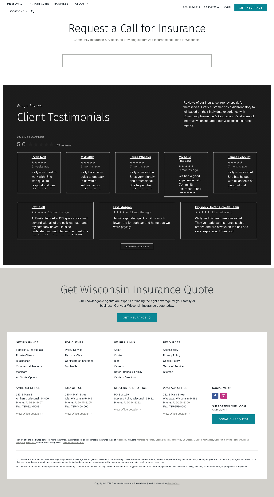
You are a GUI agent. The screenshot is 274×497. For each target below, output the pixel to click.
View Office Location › (29, 413)
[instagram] (223, 396)
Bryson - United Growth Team (217, 207)
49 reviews (64, 145)
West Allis (31, 442)
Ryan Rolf (39, 157)
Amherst (141, 440)
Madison (198, 440)
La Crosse (187, 440)
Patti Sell (38, 207)
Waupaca (20, 442)
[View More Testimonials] (137, 246)
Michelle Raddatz (185, 159)
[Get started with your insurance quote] (137, 317)
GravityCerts (173, 483)
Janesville (176, 440)
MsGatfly (87, 157)
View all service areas (73, 442)
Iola (169, 440)
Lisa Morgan (122, 207)
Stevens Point (230, 440)
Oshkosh (218, 440)
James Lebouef (239, 157)
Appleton (150, 440)
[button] (32, 11)
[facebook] (215, 396)
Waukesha (244, 440)
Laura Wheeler (140, 157)
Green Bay (161, 440)
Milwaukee (208, 440)
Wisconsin (121, 440)
